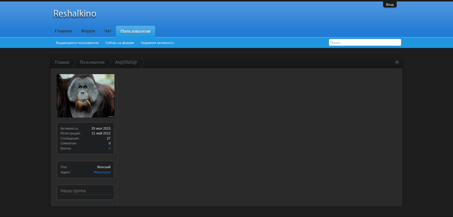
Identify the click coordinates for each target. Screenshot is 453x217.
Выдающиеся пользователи (77, 43)
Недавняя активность (157, 43)
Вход (390, 4)
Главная (63, 31)
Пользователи (135, 31)
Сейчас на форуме (119, 43)
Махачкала (102, 172)
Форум (88, 31)
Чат (107, 31)
